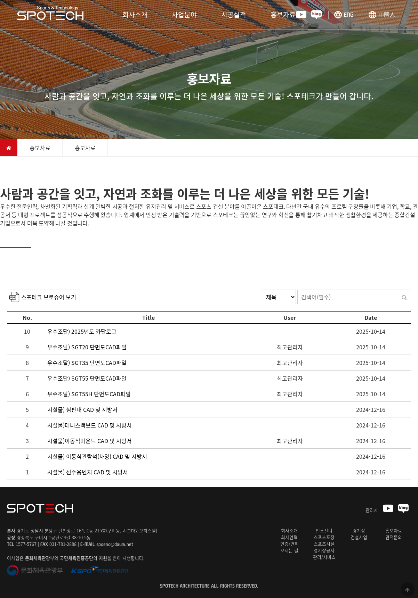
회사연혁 (289, 537)
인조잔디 (324, 530)
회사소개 (134, 14)
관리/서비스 (324, 557)
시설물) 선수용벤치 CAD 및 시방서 (87, 472)
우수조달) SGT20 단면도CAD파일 (87, 347)
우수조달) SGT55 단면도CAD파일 (87, 378)
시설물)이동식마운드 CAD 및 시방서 (89, 441)
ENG (349, 14)
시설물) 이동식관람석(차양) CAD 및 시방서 (97, 456)
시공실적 (233, 14)
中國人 (386, 14)
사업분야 (184, 14)
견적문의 (393, 537)
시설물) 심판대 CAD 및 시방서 (82, 409)
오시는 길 (289, 550)
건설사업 (359, 537)
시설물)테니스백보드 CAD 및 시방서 (89, 425)
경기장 (359, 530)
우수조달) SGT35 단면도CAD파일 (87, 362)
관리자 (371, 510)
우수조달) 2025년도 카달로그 (81, 331)
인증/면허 (289, 543)
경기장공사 (324, 550)
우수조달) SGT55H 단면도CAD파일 (89, 394)
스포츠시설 (324, 543)
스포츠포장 (324, 537)
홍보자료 (283, 14)
